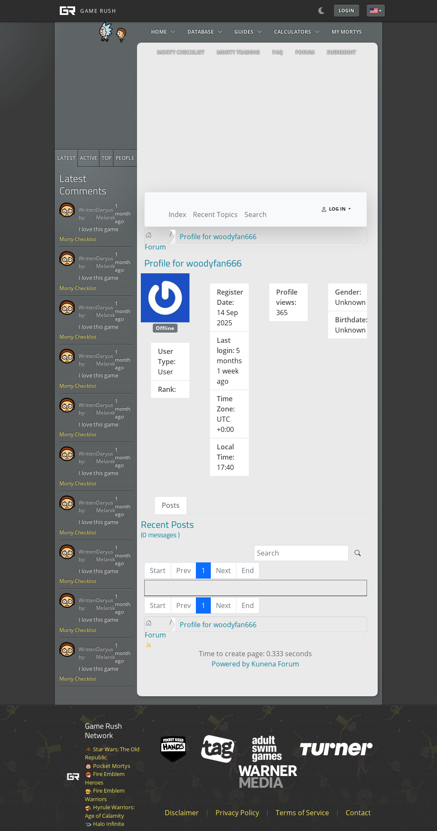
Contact (358, 812)
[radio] (66, 158)
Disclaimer (182, 812)
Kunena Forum (275, 664)
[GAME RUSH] (85, 10)
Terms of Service (302, 812)
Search (256, 214)
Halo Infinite (104, 824)
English (374, 10)
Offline (165, 328)
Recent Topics (215, 214)
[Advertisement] (119, 96)
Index (177, 214)
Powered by (231, 664)
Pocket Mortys (107, 766)
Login (346, 10)
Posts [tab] (171, 505)
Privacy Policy (237, 812)
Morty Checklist (77, 239)
